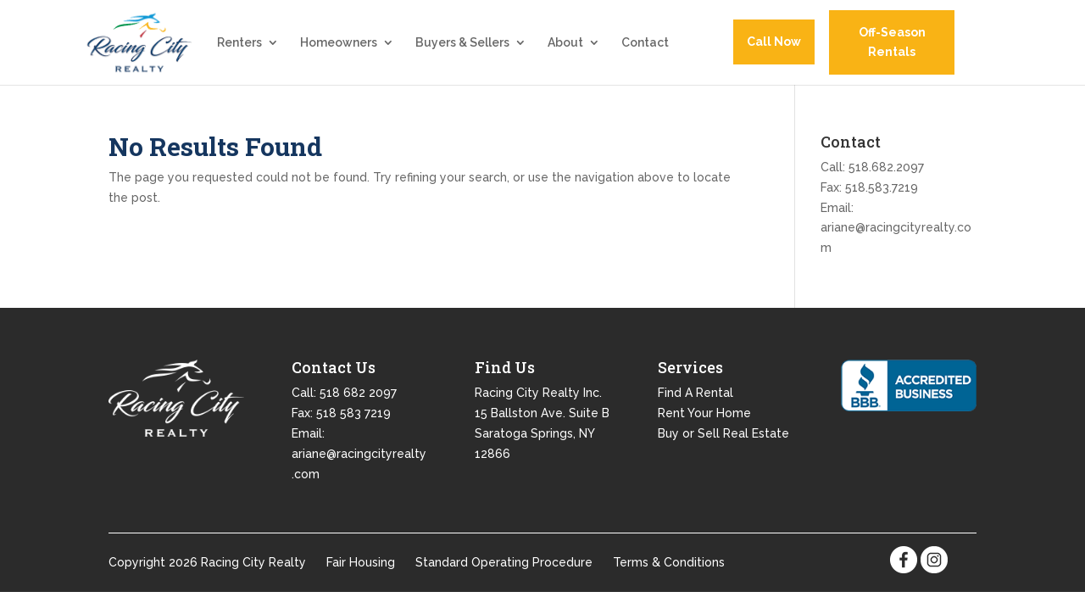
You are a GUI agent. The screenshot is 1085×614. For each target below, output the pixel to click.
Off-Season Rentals (892, 53)
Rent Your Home (704, 434)
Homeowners (338, 53)
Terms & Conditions (669, 583)
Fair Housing (360, 583)
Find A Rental (695, 414)
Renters (239, 53)
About (565, 53)
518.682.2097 (886, 188)
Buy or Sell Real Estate (723, 454)
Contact (645, 53)
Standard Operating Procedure (504, 583)
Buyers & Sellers (462, 53)
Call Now (774, 52)
